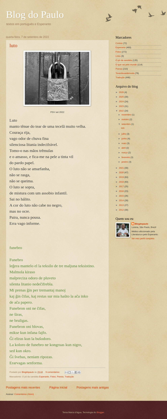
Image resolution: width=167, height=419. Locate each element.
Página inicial (58, 387)
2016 (121, 191)
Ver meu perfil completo (143, 238)
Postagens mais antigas (93, 387)
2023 (121, 106)
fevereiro (126, 157)
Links (118, 56)
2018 (121, 182)
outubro (125, 119)
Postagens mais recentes (23, 387)
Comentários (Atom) (24, 394)
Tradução (69, 376)
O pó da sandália (124, 60)
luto (13, 45)
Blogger (100, 412)
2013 (121, 205)
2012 (121, 210)
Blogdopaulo (141, 224)
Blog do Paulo (35, 14)
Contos (119, 43)
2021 (121, 168)
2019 (121, 177)
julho (124, 134)
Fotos (53, 376)
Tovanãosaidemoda (125, 73)
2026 (121, 92)
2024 (121, 101)
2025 (121, 97)
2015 (121, 196)
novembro (126, 114)
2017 (121, 186)
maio (124, 143)
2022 (121, 111)
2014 (121, 200)
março (124, 152)
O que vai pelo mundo (126, 64)
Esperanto (44, 376)
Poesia (60, 376)
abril (123, 148)
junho (124, 138)
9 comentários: (53, 372)
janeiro (125, 162)
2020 (121, 172)
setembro (126, 124)
